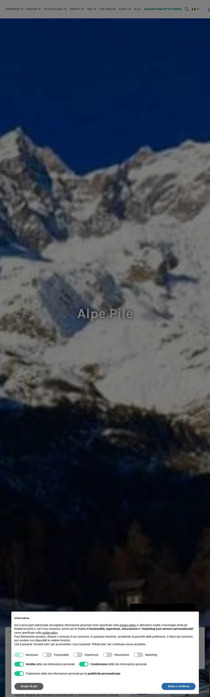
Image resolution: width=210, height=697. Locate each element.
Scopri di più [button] (29, 686)
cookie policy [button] (49, 632)
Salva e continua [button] (178, 686)
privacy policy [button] (128, 625)
